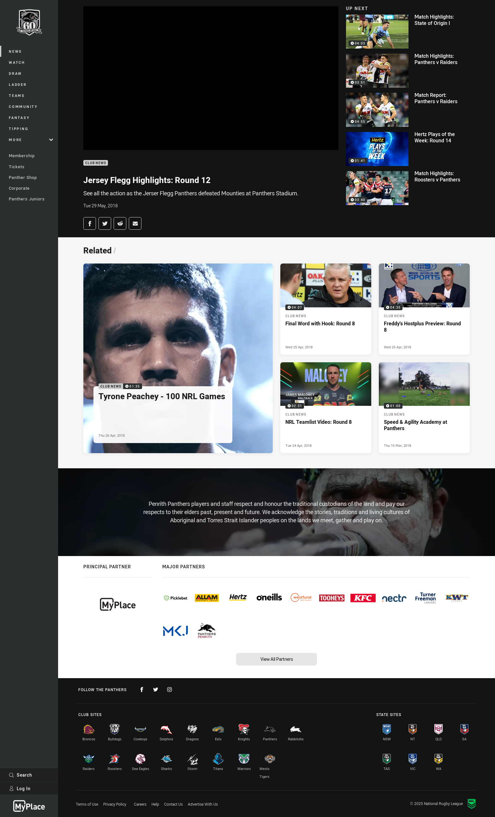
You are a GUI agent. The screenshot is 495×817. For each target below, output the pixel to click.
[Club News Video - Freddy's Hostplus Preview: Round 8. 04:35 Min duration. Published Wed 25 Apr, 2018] (424, 308)
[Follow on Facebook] (141, 689)
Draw (15, 73)
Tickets (17, 166)
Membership (22, 155)
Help (155, 804)
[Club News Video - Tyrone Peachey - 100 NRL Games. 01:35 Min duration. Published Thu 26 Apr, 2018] (178, 358)
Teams (17, 95)
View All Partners (276, 659)
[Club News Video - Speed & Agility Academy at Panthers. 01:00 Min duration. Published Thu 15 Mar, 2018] (424, 407)
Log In (20, 788)
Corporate (19, 188)
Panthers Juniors (27, 199)
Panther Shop (23, 177)
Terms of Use (87, 804)
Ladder (18, 84)
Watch (17, 62)
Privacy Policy (114, 804)
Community (23, 106)
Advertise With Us (203, 804)
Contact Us (173, 804)
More (31, 139)
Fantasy (19, 117)
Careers (140, 804)
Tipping (18, 128)
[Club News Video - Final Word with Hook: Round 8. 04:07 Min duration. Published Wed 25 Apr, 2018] (325, 308)
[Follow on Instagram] (169, 689)
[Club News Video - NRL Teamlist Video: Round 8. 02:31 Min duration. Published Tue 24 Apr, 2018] (325, 407)
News (15, 51)
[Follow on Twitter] (155, 689)
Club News (95, 163)
